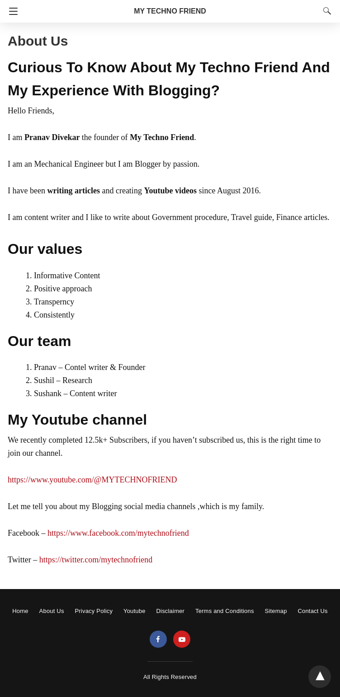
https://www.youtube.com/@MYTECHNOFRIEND (92, 479)
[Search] (325, 11)
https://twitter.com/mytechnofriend (95, 559)
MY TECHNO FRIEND (170, 11)
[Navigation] (11, 11)
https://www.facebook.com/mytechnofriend (118, 533)
